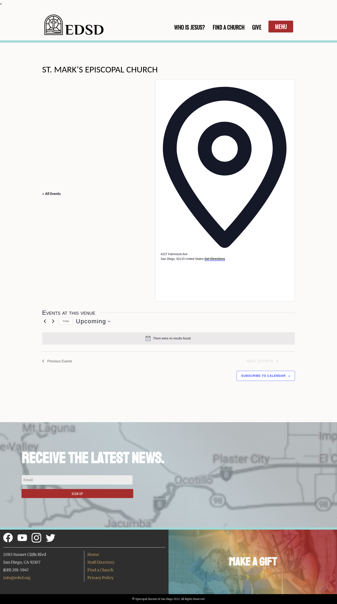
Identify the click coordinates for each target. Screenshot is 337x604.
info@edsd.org (17, 577)
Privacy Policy (100, 577)
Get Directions (214, 259)
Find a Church (100, 569)
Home (93, 554)
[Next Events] (53, 321)
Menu (281, 26)
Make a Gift (253, 562)
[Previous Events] (44, 321)
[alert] (168, 338)
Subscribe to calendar (263, 375)
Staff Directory (100, 562)
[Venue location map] (193, 277)
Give (256, 27)
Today (65, 321)
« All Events (51, 193)
